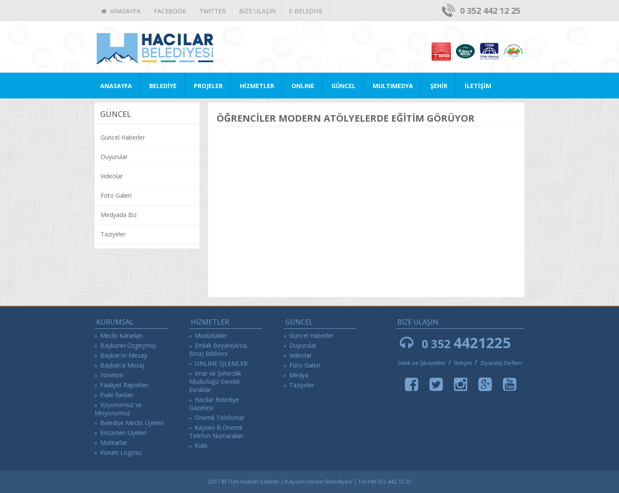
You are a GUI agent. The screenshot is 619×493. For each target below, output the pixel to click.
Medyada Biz (119, 215)
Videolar (112, 176)
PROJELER (208, 86)
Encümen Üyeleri (123, 433)
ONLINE (302, 86)
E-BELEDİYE (305, 11)
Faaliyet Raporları (124, 385)
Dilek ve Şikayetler (422, 363)
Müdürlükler (211, 335)
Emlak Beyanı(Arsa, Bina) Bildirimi (218, 349)
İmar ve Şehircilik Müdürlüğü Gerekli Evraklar (215, 381)
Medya (298, 375)
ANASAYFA (121, 11)
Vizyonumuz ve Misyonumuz (118, 409)
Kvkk (201, 445)
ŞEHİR (438, 86)
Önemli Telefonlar (220, 417)
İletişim (463, 363)
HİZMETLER (257, 86)
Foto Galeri (116, 195)
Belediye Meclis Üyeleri (132, 423)
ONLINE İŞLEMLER (221, 363)
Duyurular (114, 157)
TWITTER (212, 11)
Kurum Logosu (120, 452)
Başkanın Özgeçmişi (128, 345)
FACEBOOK (170, 11)
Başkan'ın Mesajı (123, 355)
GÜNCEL (343, 86)
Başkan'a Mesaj (122, 365)
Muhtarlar (113, 442)
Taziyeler (113, 234)
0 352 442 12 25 (490, 10)
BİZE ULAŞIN (257, 11)
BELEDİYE (163, 86)
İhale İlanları (116, 395)
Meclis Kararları (121, 335)
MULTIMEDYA (393, 86)
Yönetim (111, 375)
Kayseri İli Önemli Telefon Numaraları (216, 431)
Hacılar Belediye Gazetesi (214, 403)
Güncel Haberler (123, 137)
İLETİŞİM (478, 86)
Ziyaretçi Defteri (501, 363)
